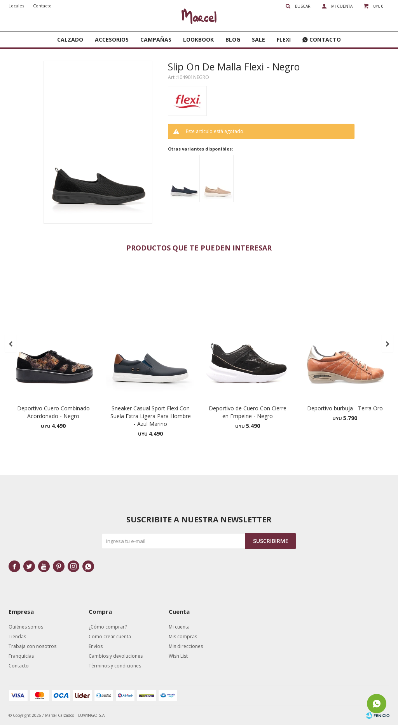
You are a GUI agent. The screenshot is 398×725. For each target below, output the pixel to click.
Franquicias (21, 656)
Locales (16, 6)
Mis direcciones (186, 646)
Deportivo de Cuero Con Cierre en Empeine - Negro (247, 412)
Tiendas (17, 636)
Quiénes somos (26, 626)
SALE (258, 39)
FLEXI (284, 39)
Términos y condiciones (115, 665)
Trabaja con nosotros (32, 646)
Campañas (155, 39)
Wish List (178, 656)
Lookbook (198, 39)
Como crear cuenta (110, 636)
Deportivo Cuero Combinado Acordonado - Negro (53, 412)
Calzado (70, 39)
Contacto (325, 39)
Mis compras (183, 636)
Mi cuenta (179, 626)
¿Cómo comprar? (108, 626)
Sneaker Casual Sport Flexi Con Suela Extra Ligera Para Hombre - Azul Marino (150, 416)
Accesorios (112, 39)
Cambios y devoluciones (116, 656)
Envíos (96, 646)
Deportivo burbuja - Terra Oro (345, 408)
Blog (232, 39)
